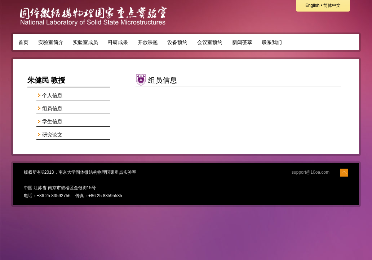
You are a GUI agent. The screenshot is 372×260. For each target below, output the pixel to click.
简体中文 (332, 5)
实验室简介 (50, 42)
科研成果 (118, 42)
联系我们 (272, 42)
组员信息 (49, 108)
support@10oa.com (310, 172)
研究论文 (49, 135)
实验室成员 (85, 42)
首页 (23, 42)
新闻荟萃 (242, 42)
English (312, 5)
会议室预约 (209, 42)
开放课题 (148, 42)
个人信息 (49, 95)
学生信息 (49, 121)
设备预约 (177, 42)
